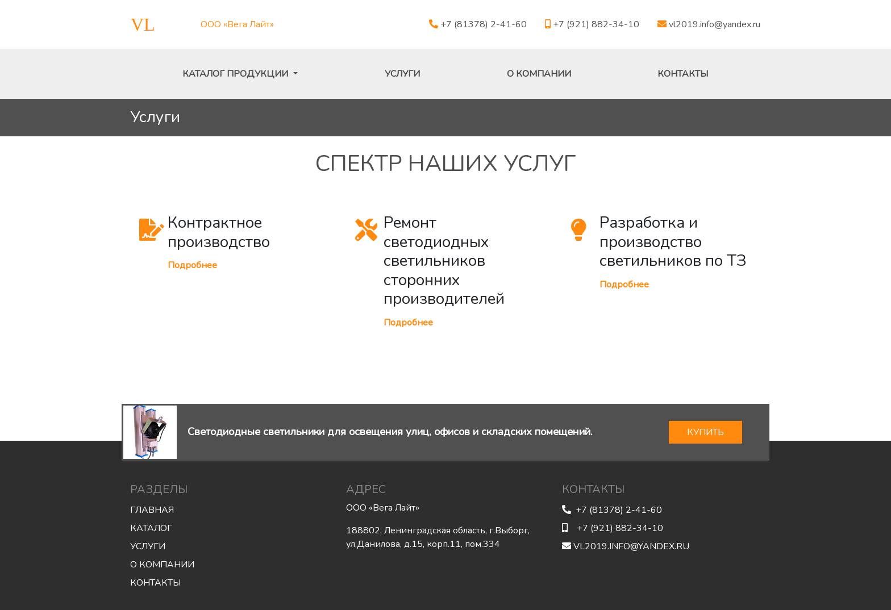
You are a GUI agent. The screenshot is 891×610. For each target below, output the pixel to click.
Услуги (402, 74)
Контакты (682, 74)
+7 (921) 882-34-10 (592, 24)
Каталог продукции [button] (236, 74)
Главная (152, 510)
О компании (539, 74)
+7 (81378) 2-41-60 (478, 24)
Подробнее (192, 265)
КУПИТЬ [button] (705, 432)
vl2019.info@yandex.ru (708, 24)
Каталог (151, 528)
